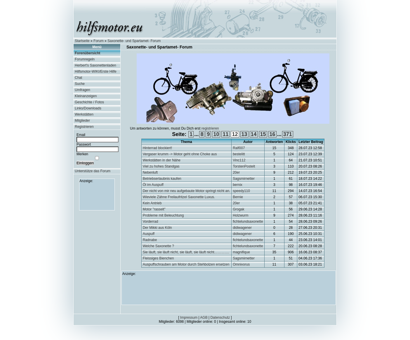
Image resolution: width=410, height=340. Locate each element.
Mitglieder (82, 120)
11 (225, 134)
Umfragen (82, 90)
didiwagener (242, 228)
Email (81, 135)
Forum (98, 41)
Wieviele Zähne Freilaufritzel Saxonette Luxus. (179, 197)
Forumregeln (85, 59)
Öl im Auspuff (153, 185)
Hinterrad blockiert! (157, 148)
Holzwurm (240, 215)
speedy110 (241, 191)
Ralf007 (239, 148)
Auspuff (148, 234)
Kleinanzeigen (86, 96)
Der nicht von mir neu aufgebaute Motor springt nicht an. (186, 191)
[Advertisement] (96, 196)
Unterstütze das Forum (92, 171)
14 (254, 134)
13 (244, 134)
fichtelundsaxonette (248, 221)
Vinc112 (239, 160)
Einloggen (85, 163)
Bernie (238, 197)
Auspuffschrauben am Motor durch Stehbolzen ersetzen (186, 264)
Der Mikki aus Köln (157, 228)
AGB (203, 317)
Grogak (238, 209)
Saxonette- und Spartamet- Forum (134, 41)
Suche (80, 84)
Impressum (188, 317)
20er (236, 172)
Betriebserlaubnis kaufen (162, 179)
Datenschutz (220, 317)
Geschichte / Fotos (89, 102)
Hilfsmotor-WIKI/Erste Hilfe (96, 71)
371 (287, 134)
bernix (237, 185)
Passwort (84, 144)
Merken (82, 154)
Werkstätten (84, 114)
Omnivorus (241, 264)
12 (235, 134)
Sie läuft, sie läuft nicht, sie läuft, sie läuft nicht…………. (186, 252)
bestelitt (239, 154)
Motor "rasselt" (154, 209)
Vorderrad (150, 221)
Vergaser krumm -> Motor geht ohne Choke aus (180, 154)
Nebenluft (150, 172)
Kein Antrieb (152, 203)
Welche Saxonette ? (158, 246)
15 (263, 134)
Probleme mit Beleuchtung (163, 215)
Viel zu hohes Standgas (161, 166)
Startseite (82, 41)
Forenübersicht (87, 53)
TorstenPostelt (244, 166)
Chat (78, 78)
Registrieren (84, 127)
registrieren (210, 128)
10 (216, 134)
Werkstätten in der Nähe (161, 160)
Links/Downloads (88, 108)
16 (272, 134)
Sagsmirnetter (244, 179)
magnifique (241, 252)
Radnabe (150, 240)
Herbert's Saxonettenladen (95, 65)
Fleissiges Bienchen (158, 258)
